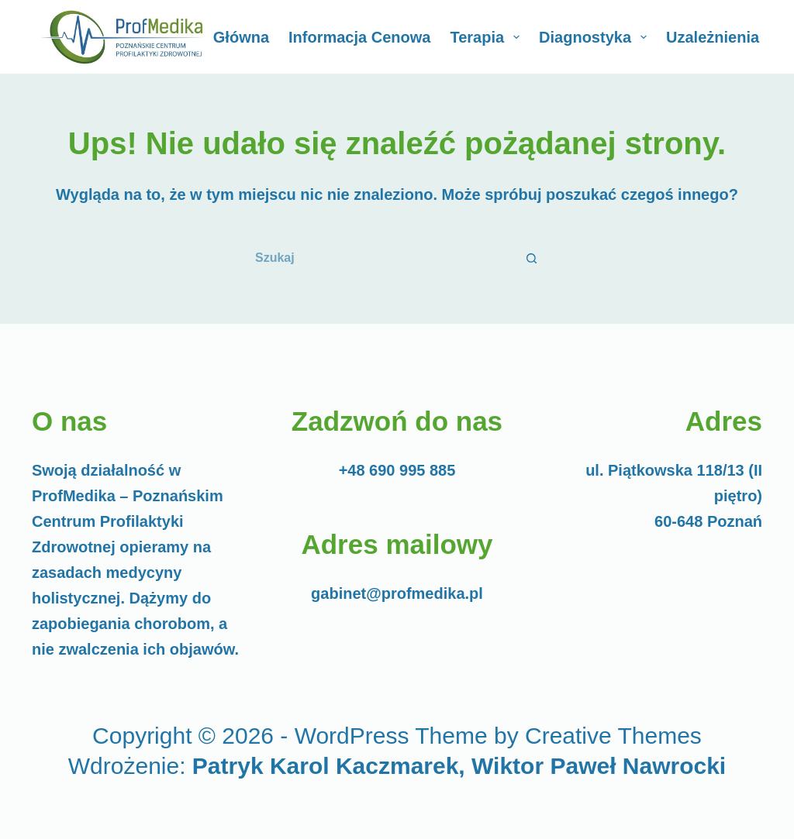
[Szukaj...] (377, 258)
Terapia (488, 37)
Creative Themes (613, 735)
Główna (241, 37)
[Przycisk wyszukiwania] (532, 258)
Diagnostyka (596, 37)
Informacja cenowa (359, 37)
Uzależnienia (723, 37)
